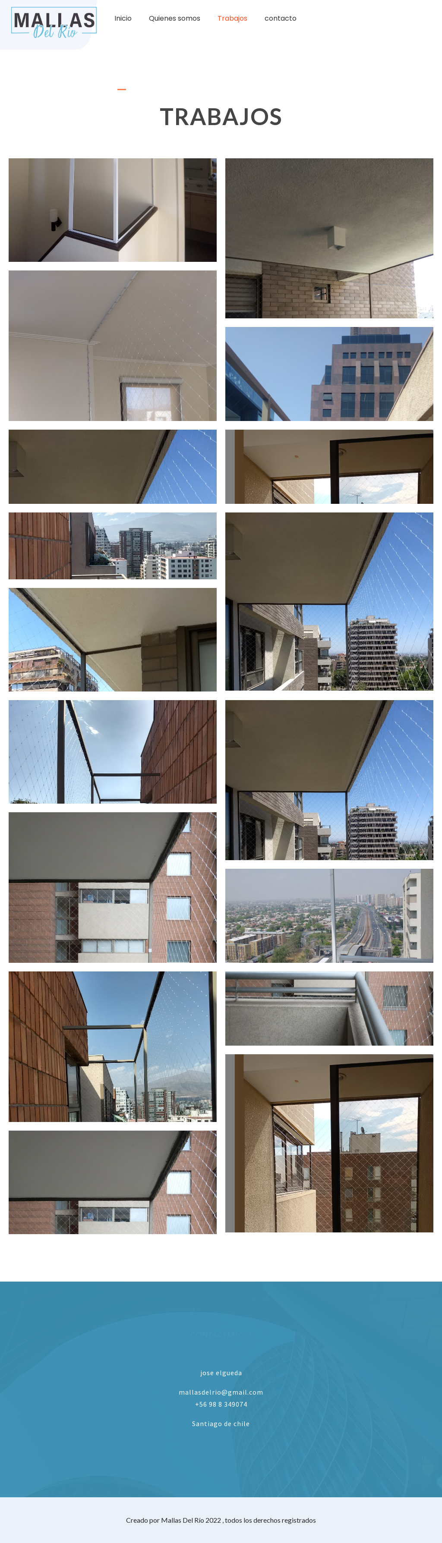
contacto (281, 18)
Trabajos (232, 18)
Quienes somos (174, 18)
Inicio (123, 18)
